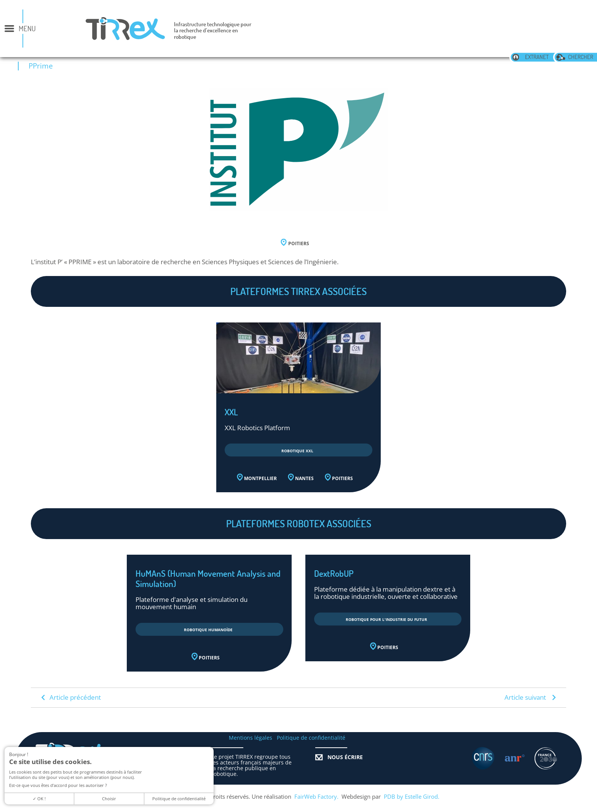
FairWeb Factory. (316, 796)
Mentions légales (250, 738)
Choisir (109, 798)
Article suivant (530, 697)
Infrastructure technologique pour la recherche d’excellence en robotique (212, 30)
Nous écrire (339, 757)
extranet (530, 57)
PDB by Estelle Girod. (411, 796)
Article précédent (71, 697)
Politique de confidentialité (311, 738)
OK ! (39, 798)
